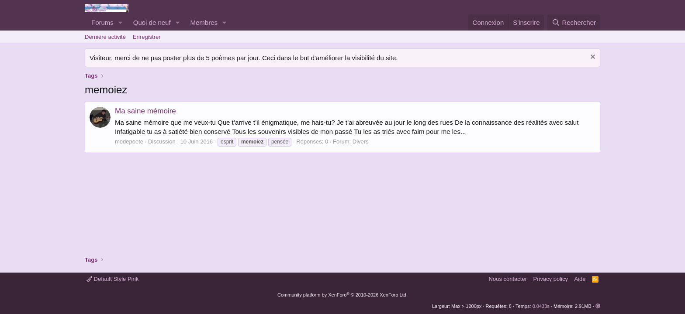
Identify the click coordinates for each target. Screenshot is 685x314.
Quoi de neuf (152, 22)
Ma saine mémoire (145, 111)
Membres (204, 22)
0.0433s (541, 306)
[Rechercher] (573, 22)
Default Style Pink (112, 279)
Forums (102, 22)
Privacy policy (550, 279)
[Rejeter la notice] (591, 57)
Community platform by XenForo (342, 294)
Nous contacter (508, 279)
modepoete (129, 141)
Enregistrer (147, 37)
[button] (120, 22)
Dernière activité (105, 37)
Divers (361, 141)
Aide (580, 279)
